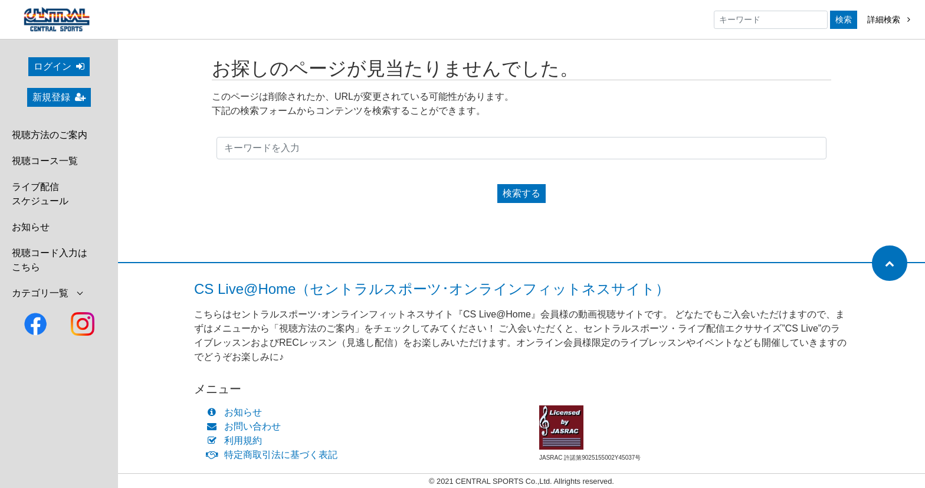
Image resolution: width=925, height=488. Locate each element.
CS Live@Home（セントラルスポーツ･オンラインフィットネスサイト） (432, 289)
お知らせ (31, 227)
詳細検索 (888, 19)
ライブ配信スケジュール (40, 194)
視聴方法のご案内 (49, 135)
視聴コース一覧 (45, 161)
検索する (521, 193)
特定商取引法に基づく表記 (274, 455)
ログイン (59, 66)
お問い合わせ (246, 426)
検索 (843, 19)
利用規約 (237, 440)
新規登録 (59, 97)
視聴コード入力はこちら (49, 260)
